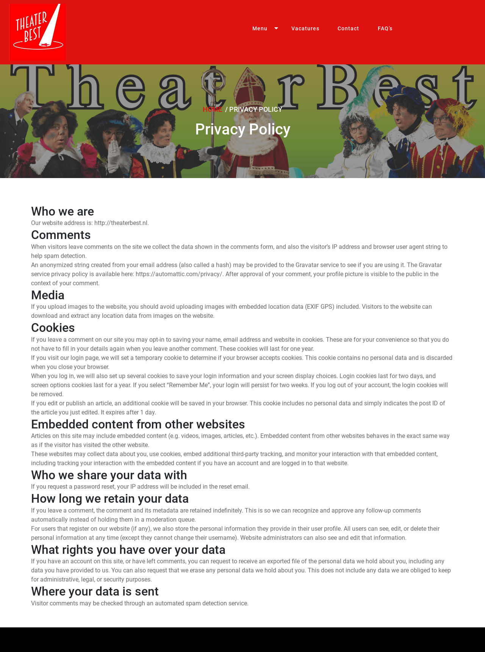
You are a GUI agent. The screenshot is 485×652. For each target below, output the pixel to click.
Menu (256, 32)
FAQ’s (363, 32)
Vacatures (295, 32)
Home (213, 109)
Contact (333, 32)
